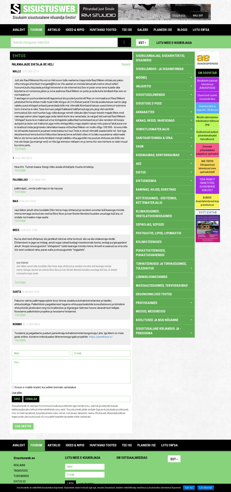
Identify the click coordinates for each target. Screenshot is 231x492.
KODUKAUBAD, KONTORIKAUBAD (164, 155)
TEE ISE (127, 30)
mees (16, 230)
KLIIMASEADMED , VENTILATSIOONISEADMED (154, 213)
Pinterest (200, 42)
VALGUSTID (164, 86)
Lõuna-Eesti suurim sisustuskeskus (207, 97)
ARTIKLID (54, 30)
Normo (17, 324)
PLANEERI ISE (163, 30)
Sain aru (189, 488)
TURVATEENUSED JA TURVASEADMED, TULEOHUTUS (164, 266)
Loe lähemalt (205, 488)
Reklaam (19, 465)
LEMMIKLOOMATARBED (151, 277)
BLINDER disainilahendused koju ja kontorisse (207, 201)
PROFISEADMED (164, 303)
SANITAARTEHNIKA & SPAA (164, 138)
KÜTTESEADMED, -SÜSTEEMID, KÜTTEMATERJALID (156, 200)
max (15, 201)
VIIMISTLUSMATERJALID (164, 129)
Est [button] (142, 43)
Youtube (215, 42)
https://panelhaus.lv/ (101, 336)
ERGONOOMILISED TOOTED (154, 294)
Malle (17, 71)
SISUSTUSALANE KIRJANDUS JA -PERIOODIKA (164, 331)
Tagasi (125, 64)
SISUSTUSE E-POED (149, 103)
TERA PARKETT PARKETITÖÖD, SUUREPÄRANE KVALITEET (207, 185)
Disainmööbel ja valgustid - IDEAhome (207, 108)
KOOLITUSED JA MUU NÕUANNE (164, 320)
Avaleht (19, 30)
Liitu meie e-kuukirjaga (174, 43)
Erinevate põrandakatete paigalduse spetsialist (207, 150)
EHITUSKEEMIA (164, 181)
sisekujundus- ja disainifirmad (160, 69)
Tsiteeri (20, 148)
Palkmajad (20, 179)
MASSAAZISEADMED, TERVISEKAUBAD (162, 285)
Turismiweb (21, 476)
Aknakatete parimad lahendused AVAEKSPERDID (207, 84)
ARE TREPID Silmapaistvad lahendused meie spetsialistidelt (207, 166)
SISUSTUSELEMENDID (164, 95)
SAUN (164, 146)
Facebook (207, 42)
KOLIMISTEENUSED (149, 242)
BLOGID (182, 30)
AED (164, 164)
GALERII (142, 30)
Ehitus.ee (20, 481)
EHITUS (164, 172)
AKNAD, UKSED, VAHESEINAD (164, 120)
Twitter (143, 467)
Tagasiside (21, 470)
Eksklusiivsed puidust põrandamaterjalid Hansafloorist (207, 135)
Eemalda (31, 399)
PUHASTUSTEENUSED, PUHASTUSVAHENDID (150, 253)
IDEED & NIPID (75, 30)
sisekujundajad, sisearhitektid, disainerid (160, 58)
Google (150, 467)
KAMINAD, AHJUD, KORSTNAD (156, 189)
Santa (17, 291)
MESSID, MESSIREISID (150, 311)
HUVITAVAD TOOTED (103, 30)
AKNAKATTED (164, 112)
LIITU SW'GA (201, 30)
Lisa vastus (23, 426)
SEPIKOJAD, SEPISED (150, 224)
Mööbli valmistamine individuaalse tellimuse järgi (207, 121)
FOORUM (36, 30)
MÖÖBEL (164, 77)
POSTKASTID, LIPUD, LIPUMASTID (158, 233)
